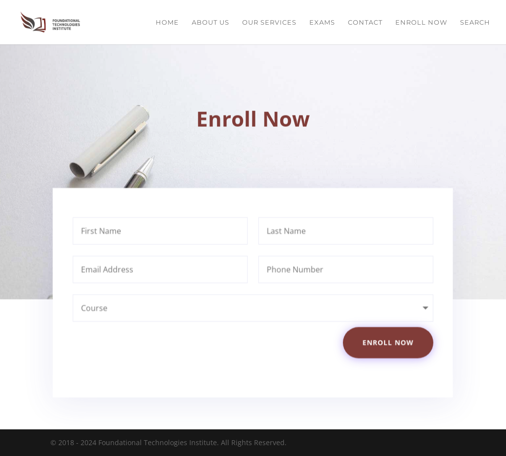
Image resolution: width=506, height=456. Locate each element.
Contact (365, 22)
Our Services (269, 22)
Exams (322, 22)
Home (167, 22)
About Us (210, 22)
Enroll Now (421, 22)
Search (475, 22)
